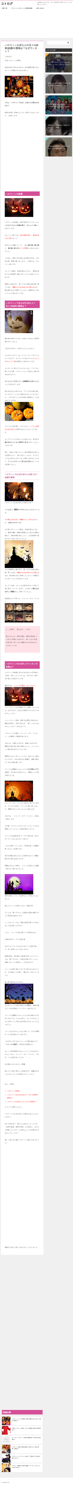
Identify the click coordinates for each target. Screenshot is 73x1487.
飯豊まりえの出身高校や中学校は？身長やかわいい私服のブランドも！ (59, 84)
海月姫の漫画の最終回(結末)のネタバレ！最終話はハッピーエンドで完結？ (59, 105)
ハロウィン (8, 56)
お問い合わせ (40, 8)
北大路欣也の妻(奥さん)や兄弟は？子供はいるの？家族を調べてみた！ (59, 147)
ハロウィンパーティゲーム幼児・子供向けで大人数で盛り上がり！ (26, 1457)
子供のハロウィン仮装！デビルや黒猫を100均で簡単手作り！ (26, 1429)
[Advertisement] (36, 24)
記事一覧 (4, 8)
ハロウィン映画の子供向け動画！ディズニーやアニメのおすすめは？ (26, 1466)
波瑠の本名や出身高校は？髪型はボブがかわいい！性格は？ (59, 126)
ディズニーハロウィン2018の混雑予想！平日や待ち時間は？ (26, 1438)
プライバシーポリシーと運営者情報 (21, 8)
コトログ (7, 3)
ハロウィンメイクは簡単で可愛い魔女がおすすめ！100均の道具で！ (26, 1419)
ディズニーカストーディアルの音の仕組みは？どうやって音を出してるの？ (59, 63)
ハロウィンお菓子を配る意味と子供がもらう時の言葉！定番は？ (25, 1447)
